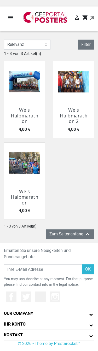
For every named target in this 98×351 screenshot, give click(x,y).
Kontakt (13, 334)
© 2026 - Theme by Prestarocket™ (49, 343)
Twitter (26, 296)
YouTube (40, 296)
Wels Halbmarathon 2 (73, 115)
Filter (86, 44)
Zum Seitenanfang (70, 234)
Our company (18, 313)
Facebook (11, 296)
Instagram (55, 296)
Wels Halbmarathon (24, 115)
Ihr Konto (15, 324)
